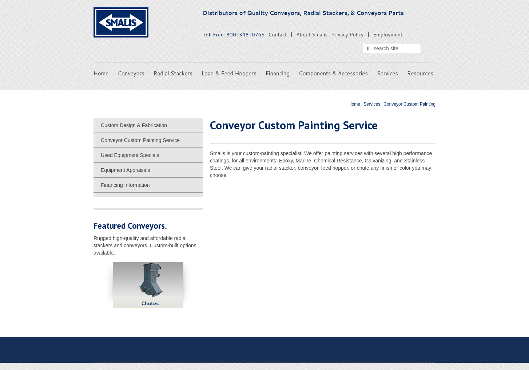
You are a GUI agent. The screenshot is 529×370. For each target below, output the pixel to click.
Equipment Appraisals (125, 170)
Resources (420, 73)
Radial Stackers (173, 73)
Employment (387, 34)
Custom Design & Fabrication (134, 125)
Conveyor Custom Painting (409, 104)
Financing (278, 73)
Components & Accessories (333, 73)
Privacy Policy (347, 34)
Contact (277, 34)
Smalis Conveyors (121, 22)
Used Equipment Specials (130, 155)
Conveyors (131, 73)
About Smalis (311, 34)
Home (101, 73)
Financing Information (125, 185)
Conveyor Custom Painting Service (140, 140)
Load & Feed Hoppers (229, 73)
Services (387, 73)
